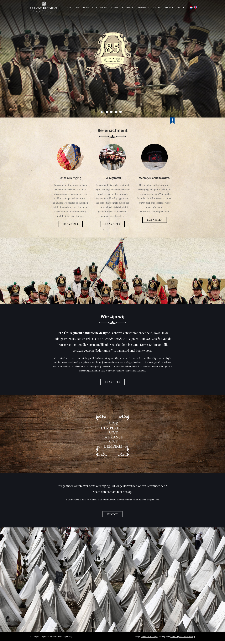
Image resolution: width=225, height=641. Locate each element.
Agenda (169, 7)
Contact (181, 7)
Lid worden (143, 7)
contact (112, 514)
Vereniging (82, 7)
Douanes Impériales (121, 7)
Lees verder (70, 224)
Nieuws (157, 7)
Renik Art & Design (149, 636)
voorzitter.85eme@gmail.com (146, 499)
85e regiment (99, 7)
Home (69, 7)
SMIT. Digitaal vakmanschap (182, 636)
